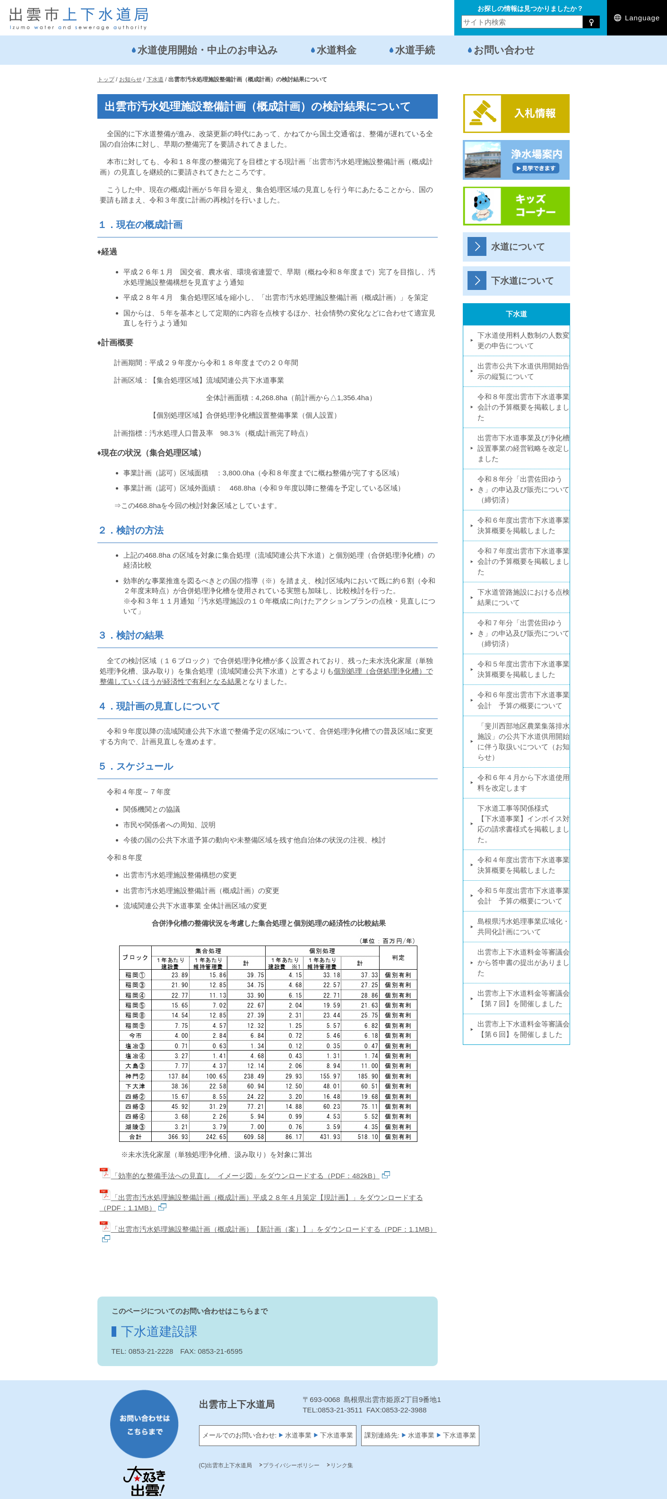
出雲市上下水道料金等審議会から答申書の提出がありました (523, 962)
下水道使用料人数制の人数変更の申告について (523, 340)
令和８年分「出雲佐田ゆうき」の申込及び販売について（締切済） (523, 489)
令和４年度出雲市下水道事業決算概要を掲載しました (523, 865)
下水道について (522, 281)
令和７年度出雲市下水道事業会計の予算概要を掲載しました (523, 561)
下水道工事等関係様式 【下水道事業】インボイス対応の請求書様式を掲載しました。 (523, 823)
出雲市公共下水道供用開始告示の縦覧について (523, 371)
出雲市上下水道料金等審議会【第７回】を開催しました (523, 998)
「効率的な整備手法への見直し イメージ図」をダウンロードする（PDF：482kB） (245, 1176)
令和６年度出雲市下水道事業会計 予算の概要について (523, 700)
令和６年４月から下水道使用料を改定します (523, 782)
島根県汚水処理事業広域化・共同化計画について (523, 926)
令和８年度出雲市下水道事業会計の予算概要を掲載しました (523, 407)
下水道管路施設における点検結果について (523, 597)
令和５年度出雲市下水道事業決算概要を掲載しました (523, 669)
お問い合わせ (504, 49)
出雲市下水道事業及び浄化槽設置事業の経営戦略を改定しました (523, 448)
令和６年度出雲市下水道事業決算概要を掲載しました (523, 525)
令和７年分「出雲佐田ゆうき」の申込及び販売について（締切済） (523, 633)
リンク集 (341, 1465)
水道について (518, 247)
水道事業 (298, 1435)
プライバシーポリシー (291, 1465)
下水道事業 (336, 1435)
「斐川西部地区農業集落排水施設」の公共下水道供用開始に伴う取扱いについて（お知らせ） (523, 741)
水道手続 (415, 49)
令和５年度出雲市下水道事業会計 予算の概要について (523, 895)
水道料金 (336, 49)
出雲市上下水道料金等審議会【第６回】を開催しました (523, 1029)
